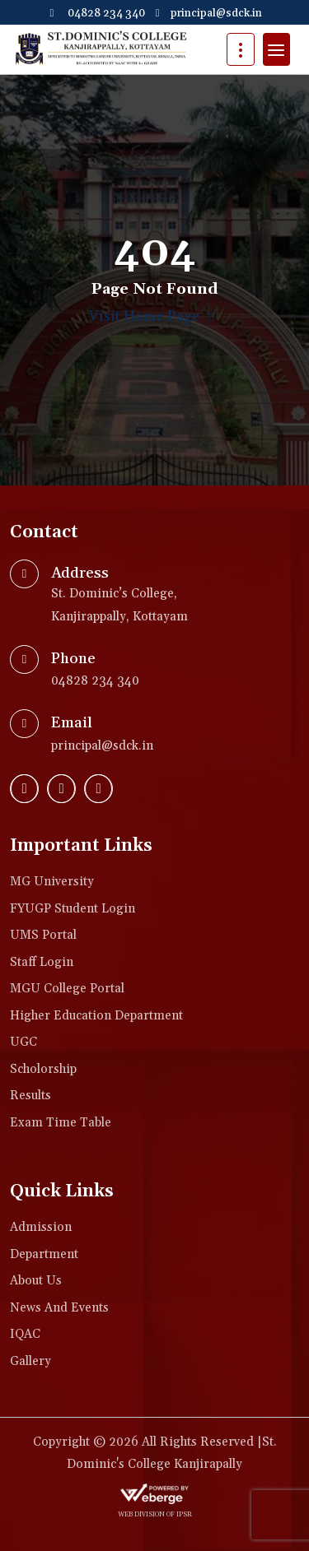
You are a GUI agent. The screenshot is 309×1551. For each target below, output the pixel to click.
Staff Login (41, 962)
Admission (41, 1227)
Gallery (30, 1361)
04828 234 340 (95, 13)
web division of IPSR (155, 1515)
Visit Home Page (154, 317)
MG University (52, 881)
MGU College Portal (67, 988)
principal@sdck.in (207, 13)
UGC (23, 1042)
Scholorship (43, 1069)
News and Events (59, 1308)
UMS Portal (43, 935)
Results (30, 1095)
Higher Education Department (96, 1016)
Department (44, 1254)
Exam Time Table (60, 1123)
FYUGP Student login (72, 909)
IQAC (25, 1334)
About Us (36, 1281)
